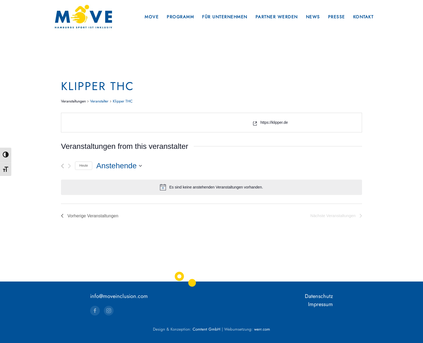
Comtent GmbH (206, 329)
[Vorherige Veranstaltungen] (62, 166)
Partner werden (276, 17)
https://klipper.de (274, 122)
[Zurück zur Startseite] (83, 17)
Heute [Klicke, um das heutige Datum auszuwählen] (83, 165)
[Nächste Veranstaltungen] (69, 166)
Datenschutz (319, 296)
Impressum (320, 304)
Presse (336, 17)
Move (152, 17)
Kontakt (363, 17)
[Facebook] (95, 310)
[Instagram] (109, 310)
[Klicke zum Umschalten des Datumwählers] (119, 165)
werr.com (262, 329)
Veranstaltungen (73, 101)
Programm (180, 17)
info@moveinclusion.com (119, 296)
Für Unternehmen (224, 17)
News (313, 17)
